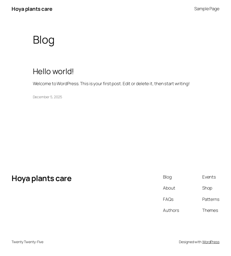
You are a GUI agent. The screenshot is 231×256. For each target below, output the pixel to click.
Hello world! (53, 71)
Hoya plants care (32, 8)
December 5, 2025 (47, 96)
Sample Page (206, 9)
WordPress (210, 241)
